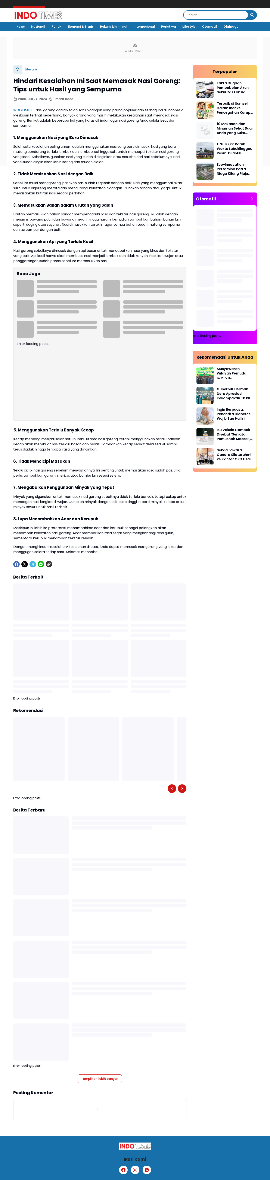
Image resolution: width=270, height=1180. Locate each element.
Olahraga (231, 26)
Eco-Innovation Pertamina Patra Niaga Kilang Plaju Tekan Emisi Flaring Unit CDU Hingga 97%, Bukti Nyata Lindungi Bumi (233, 169)
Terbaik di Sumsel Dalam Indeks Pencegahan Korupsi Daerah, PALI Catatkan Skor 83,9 (235, 108)
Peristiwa (168, 26)
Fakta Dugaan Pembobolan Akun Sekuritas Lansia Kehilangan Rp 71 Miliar (233, 87)
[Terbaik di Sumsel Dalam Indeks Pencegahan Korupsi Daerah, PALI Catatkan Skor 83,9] (205, 110)
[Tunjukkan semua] (251, 198)
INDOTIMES (22, 110)
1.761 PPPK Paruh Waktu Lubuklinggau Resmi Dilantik (234, 148)
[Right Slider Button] (182, 788)
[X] (24, 564)
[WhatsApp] (41, 564)
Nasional (38, 26)
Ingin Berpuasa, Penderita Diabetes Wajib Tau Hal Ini (234, 414)
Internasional (144, 26)
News (20, 26)
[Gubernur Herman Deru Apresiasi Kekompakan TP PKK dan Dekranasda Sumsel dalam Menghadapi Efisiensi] (205, 395)
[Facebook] (16, 564)
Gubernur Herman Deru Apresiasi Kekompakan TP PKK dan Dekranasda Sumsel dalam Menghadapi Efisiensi (235, 393)
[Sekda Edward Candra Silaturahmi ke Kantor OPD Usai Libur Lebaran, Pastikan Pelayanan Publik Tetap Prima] (205, 456)
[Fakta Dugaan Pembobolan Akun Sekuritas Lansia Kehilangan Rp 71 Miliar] (205, 89)
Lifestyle (189, 26)
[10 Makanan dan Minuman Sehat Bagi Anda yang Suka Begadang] (205, 130)
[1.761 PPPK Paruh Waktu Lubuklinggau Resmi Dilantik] (205, 150)
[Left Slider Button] (172, 788)
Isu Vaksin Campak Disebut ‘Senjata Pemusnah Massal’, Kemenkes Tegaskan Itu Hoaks (235, 434)
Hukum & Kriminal (113, 26)
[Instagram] (135, 1170)
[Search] (216, 15)
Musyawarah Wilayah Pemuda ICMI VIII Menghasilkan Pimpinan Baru (231, 373)
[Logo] (135, 1146)
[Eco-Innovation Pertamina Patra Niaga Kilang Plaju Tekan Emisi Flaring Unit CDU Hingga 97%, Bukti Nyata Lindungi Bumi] (205, 171)
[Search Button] (252, 15)
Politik (56, 26)
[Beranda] (17, 69)
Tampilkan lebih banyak (99, 1079)
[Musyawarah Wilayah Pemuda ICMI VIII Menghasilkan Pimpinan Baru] (205, 375)
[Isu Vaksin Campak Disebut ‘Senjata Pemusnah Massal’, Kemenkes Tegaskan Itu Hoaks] (205, 436)
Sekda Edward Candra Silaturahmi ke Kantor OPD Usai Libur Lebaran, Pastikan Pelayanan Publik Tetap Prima (234, 454)
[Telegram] (33, 564)
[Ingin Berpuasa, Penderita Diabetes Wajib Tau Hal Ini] (205, 416)
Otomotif (209, 26)
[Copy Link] (49, 564)
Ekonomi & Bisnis (81, 26)
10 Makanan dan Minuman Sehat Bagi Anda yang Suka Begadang (234, 128)
